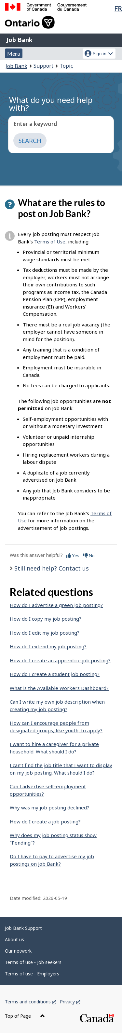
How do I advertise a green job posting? (56, 605)
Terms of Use (49, 241)
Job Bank (20, 40)
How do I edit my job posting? (44, 632)
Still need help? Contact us (51, 568)
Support (43, 65)
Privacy (70, 1002)
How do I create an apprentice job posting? (60, 660)
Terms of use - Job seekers (33, 962)
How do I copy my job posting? (45, 618)
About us (14, 939)
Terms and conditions (30, 1002)
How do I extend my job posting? (48, 646)
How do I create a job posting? (45, 821)
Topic (66, 65)
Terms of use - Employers (32, 974)
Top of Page (25, 1016)
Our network (18, 951)
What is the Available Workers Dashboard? (59, 688)
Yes (72, 555)
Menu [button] (13, 53)
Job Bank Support (23, 928)
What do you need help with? (51, 103)
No (89, 555)
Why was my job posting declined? (49, 807)
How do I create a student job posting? (55, 674)
